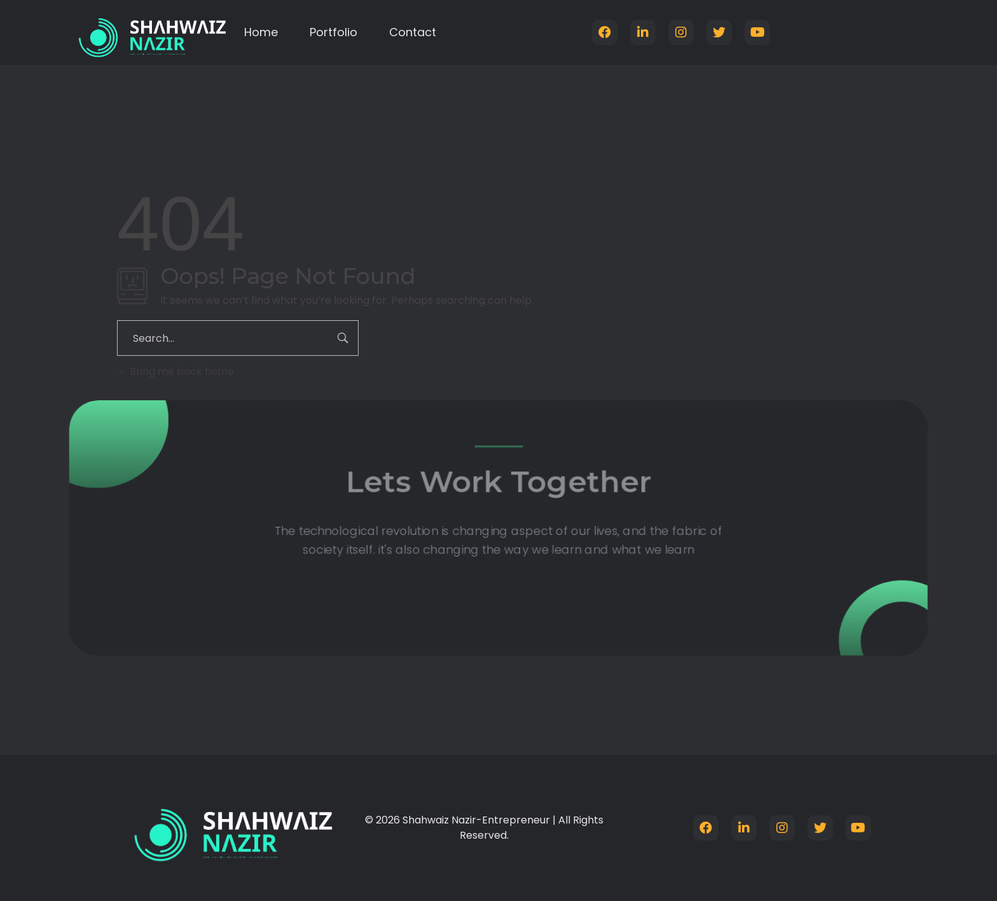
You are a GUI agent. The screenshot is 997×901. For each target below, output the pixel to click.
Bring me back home (175, 371)
